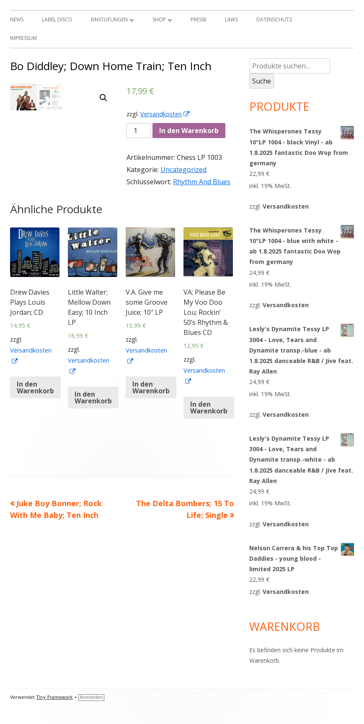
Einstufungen (109, 19)
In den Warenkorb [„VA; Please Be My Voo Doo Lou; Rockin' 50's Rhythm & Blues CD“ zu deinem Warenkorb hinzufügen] (208, 438)
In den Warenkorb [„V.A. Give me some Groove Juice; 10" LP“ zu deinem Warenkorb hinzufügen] (151, 418)
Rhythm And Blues (201, 181)
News (16, 19)
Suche (261, 81)
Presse (199, 19)
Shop (159, 19)
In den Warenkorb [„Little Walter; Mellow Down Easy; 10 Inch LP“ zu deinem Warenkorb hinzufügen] (93, 428)
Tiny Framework (54, 697)
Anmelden (91, 697)
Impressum (23, 38)
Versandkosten (165, 114)
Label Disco (57, 19)
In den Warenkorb (189, 130)
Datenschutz (274, 19)
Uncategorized (183, 169)
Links (231, 19)
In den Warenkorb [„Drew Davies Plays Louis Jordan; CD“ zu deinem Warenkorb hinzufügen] (35, 418)
